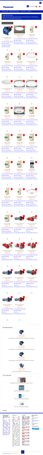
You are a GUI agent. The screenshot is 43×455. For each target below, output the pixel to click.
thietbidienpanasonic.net (15, 453)
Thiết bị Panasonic (15, 11)
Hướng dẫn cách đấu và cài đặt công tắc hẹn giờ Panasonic (21, 382)
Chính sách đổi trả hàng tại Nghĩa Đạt (21, 398)
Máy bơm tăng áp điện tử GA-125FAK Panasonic (21, 371)
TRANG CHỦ (5, 11)
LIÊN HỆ (29, 11)
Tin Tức (23, 11)
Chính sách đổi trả (35, 426)
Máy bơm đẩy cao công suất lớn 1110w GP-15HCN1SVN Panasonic (21, 349)
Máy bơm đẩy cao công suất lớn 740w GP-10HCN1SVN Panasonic (21, 360)
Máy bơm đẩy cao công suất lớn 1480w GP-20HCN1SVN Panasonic (21, 338)
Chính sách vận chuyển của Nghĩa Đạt (21, 406)
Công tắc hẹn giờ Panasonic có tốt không (21, 390)
